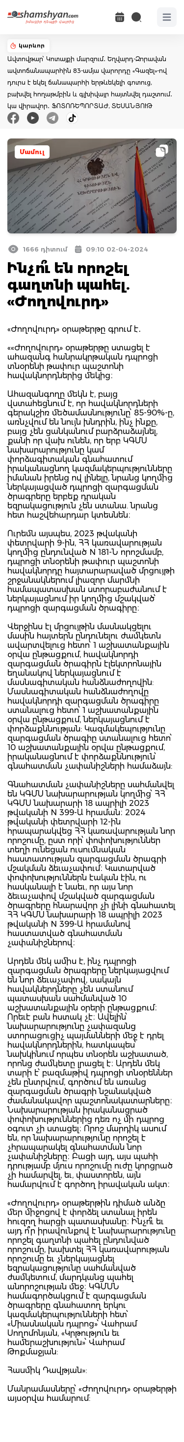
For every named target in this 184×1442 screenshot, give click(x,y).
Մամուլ (32, 152)
